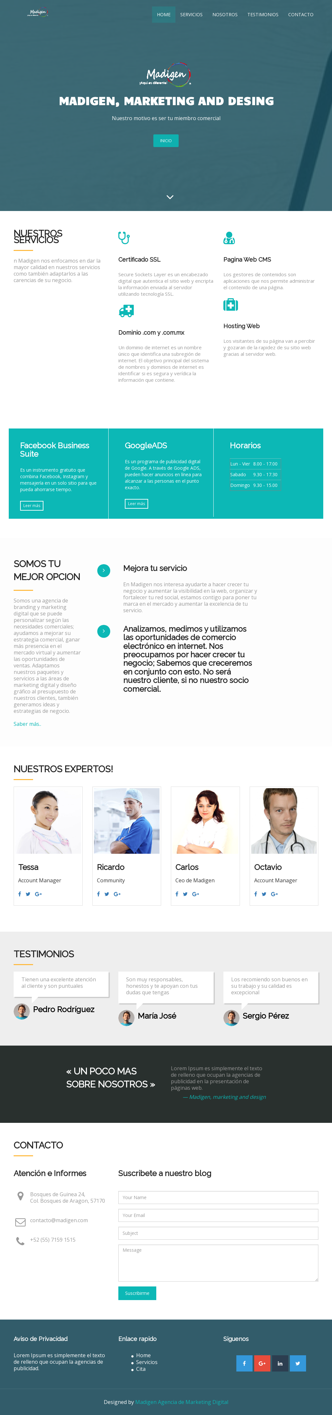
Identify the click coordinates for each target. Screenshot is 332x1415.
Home (164, 14)
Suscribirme (137, 1293)
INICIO (166, 140)
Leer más (31, 505)
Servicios (191, 14)
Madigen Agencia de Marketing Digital (181, 1402)
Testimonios (263, 14)
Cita (138, 1368)
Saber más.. (27, 723)
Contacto (301, 14)
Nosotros (225, 14)
